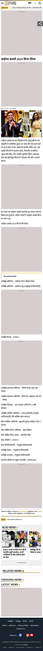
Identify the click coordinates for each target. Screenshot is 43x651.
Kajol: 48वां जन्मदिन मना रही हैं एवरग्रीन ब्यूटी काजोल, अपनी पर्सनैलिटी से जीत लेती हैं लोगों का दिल (14, 553)
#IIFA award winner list (15, 520)
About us (12, 625)
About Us (11, 647)
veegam (25, 645)
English (10, 621)
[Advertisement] (21, 34)
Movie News (22, 511)
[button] (17, 562)
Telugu (18, 621)
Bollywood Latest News (21, 642)
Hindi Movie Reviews (35, 642)
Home (4, 625)
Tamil (31, 621)
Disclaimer (35, 625)
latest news (9, 584)
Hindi (25, 621)
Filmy (40, 511)
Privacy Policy (23, 625)
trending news (11, 579)
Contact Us (20, 629)
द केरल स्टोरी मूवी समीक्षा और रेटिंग (21, 8)
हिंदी (29, 3)
